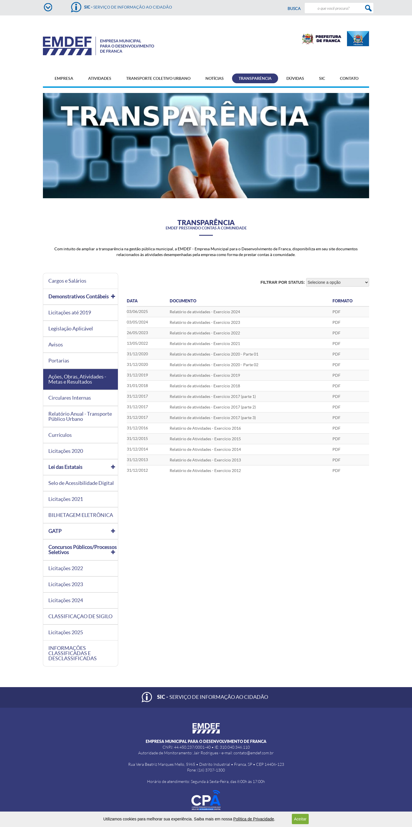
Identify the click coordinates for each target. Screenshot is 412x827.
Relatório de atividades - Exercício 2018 (205, 386)
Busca (294, 8)
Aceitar (300, 819)
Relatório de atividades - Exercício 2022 (205, 333)
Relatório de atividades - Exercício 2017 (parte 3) (213, 417)
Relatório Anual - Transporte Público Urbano (80, 416)
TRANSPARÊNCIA (255, 78)
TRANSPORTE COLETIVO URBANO (158, 78)
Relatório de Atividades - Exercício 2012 (205, 470)
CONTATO (349, 78)
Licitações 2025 (65, 632)
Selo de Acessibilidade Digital (81, 483)
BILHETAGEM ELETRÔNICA (80, 515)
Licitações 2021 (65, 499)
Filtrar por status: (283, 282)
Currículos (60, 435)
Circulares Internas (69, 397)
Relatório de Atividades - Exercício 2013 (205, 460)
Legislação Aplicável (70, 328)
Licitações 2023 (65, 584)
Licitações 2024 (65, 600)
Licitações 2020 (65, 451)
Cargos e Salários (67, 280)
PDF (336, 322)
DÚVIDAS (295, 78)
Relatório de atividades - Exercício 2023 (205, 322)
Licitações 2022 (65, 568)
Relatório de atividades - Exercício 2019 (205, 375)
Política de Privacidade (253, 819)
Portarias (58, 360)
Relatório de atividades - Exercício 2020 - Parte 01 (214, 354)
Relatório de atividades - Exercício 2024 (205, 312)
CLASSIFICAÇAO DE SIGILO (80, 616)
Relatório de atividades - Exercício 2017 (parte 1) (213, 396)
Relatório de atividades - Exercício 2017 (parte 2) (213, 407)
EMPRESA (64, 78)
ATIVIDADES (99, 78)
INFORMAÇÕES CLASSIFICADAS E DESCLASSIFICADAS (72, 653)
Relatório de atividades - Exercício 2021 (205, 343)
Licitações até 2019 (69, 312)
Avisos (55, 344)
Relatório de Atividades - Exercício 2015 (205, 439)
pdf (336, 312)
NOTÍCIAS (214, 78)
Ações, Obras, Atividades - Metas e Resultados (77, 379)
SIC (322, 78)
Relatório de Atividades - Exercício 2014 (205, 449)
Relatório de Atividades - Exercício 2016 (205, 428)
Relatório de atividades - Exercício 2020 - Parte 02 (214, 364)
